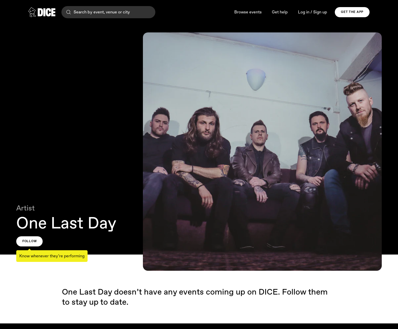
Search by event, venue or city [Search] (97, 12)
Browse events (248, 12)
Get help (280, 12)
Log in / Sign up (312, 12)
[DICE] (41, 12)
